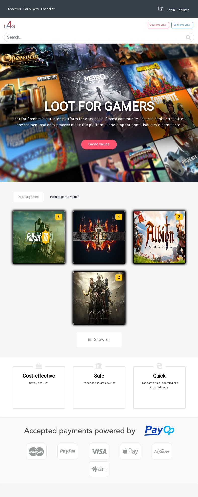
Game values (99, 144)
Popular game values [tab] (64, 197)
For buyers (31, 9)
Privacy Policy (126, 491)
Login (171, 10)
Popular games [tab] (28, 197)
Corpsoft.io (32, 490)
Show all (99, 339)
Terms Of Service (151, 491)
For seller (47, 9)
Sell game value (182, 25)
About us (14, 9)
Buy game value (158, 25)
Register (183, 10)
